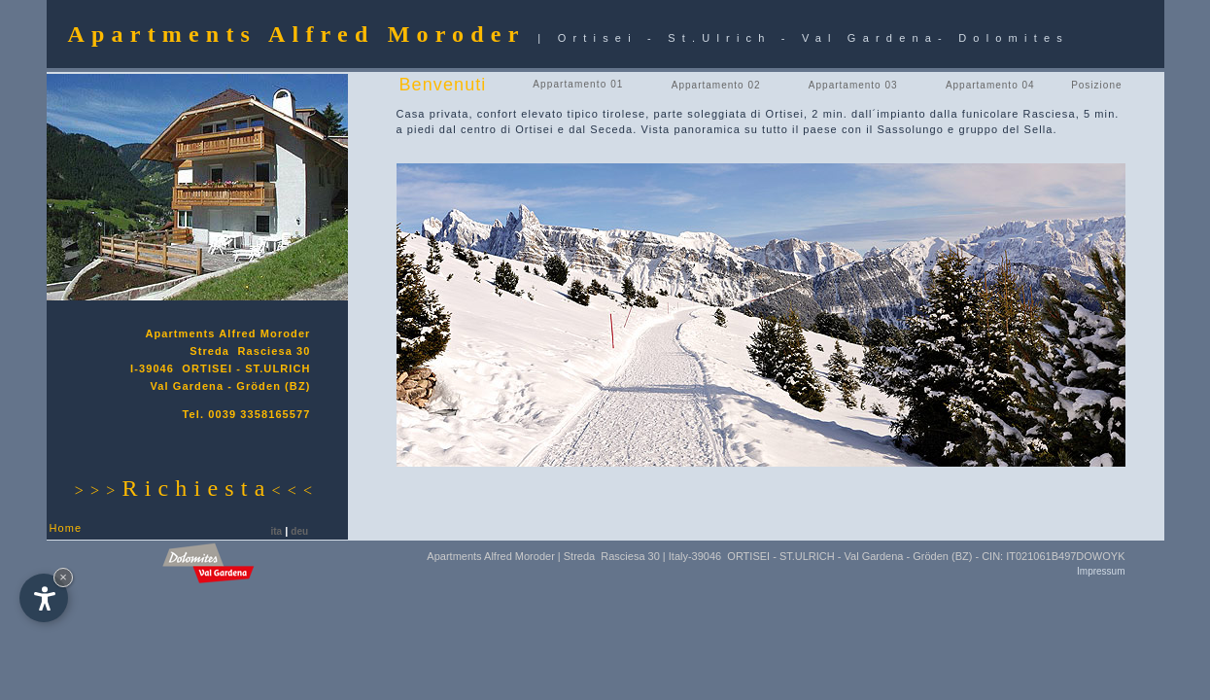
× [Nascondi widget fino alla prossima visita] (63, 577)
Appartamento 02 (716, 85)
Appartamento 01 (578, 84)
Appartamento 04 (990, 85)
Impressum (1100, 571)
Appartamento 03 (853, 85)
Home (66, 528)
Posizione (1096, 85)
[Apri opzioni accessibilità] (43, 598)
